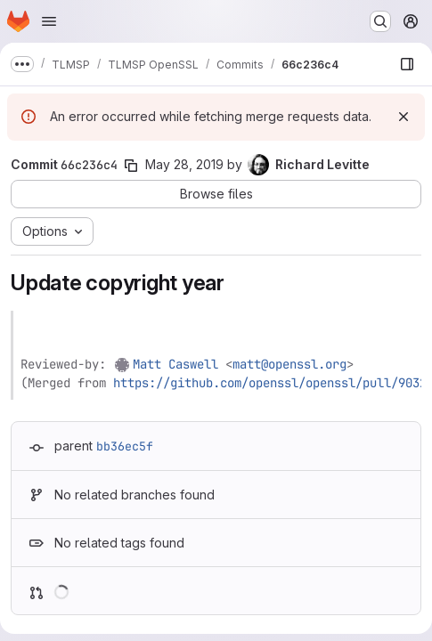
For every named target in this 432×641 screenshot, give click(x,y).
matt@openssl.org (289, 364)
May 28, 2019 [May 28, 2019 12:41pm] (184, 164)
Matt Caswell (175, 364)
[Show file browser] (407, 64)
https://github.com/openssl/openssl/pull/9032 (270, 383)
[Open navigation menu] (49, 21)
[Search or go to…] (380, 21)
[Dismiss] (403, 116)
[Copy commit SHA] (131, 165)
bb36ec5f (124, 446)
